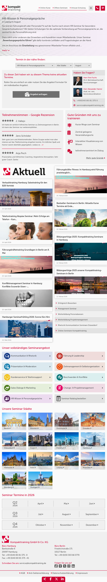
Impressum (82, 573)
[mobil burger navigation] (91, 8)
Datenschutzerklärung (62, 573)
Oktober (41, 525)
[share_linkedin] (62, 579)
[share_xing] (45, 579)
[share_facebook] (51, 579)
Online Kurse (44, 8)
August (66, 514)
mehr (5, 50)
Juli (40, 514)
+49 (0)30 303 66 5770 (68, 555)
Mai (66, 503)
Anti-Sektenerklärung (38, 573)
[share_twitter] (56, 579)
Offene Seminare (60, 8)
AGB (22, 573)
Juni (92, 503)
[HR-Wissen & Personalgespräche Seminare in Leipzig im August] (97, 8)
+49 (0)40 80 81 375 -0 (17, 555)
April (41, 503)
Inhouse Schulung (78, 8)
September (92, 514)
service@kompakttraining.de (32, 563)
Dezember (92, 525)
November (66, 525)
